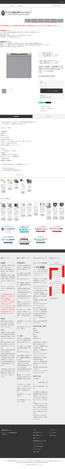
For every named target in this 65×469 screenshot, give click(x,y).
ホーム (3, 5)
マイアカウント (53, 429)
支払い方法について (38, 432)
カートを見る (52, 432)
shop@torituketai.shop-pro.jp (43, 462)
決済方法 (34, 20)
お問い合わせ (52, 435)
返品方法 (40, 20)
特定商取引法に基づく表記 (45, 97)
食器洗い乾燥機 (48, 52)
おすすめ (56, 56)
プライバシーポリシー (38, 443)
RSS (34, 451)
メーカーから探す (10, 5)
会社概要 (47, 20)
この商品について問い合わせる (46, 108)
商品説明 (16, 116)
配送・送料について (38, 435)
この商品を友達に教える (44, 106)
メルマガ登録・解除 (38, 446)
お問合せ (53, 20)
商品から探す (19, 5)
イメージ (48, 116)
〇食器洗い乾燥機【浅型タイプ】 (47, 53)
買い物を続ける (43, 110)
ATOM (37, 451)
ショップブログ (37, 449)
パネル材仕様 (56, 61)
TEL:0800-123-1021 (56, 5)
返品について (43, 95)
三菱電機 (43, 52)
